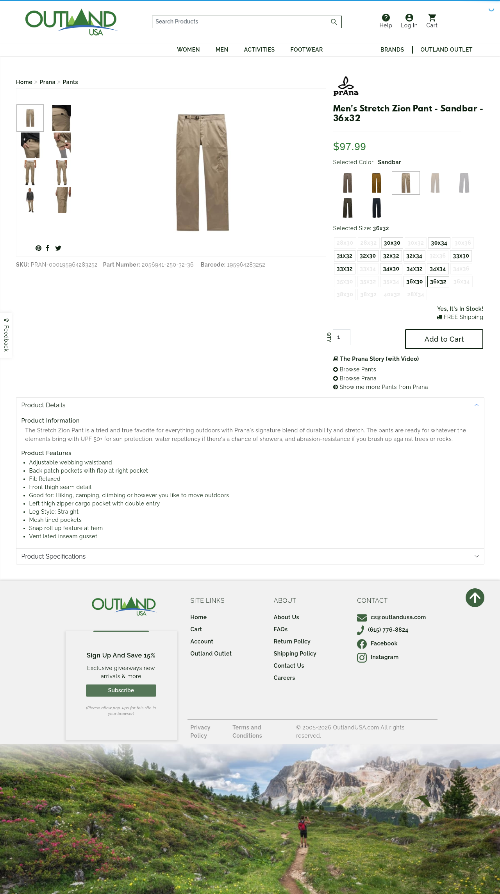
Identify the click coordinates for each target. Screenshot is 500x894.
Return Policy (292, 641)
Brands (392, 50)
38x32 (368, 294)
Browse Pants (354, 369)
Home (24, 82)
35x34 (391, 281)
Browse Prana (355, 378)
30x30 (392, 243)
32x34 (414, 256)
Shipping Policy (295, 653)
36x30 (414, 281)
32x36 (438, 256)
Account (202, 641)
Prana (48, 82)
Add (444, 339)
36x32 (438, 281)
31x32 (344, 256)
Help (385, 21)
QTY (329, 337)
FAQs (281, 629)
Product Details (43, 405)
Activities (259, 50)
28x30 (345, 243)
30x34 (439, 243)
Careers (284, 678)
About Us (286, 617)
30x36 (463, 243)
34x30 (391, 268)
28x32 (369, 243)
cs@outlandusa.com (391, 617)
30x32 (415, 243)
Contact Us (289, 666)
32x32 (391, 256)
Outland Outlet (447, 50)
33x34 (368, 268)
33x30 (461, 256)
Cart (432, 21)
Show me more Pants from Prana (380, 387)
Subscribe (121, 690)
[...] (240, 22)
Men (222, 50)
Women (188, 50)
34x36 (461, 268)
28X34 (416, 294)
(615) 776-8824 (383, 630)
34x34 (438, 268)
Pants (70, 82)
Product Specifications (53, 556)
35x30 (345, 281)
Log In (409, 21)
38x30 (345, 294)
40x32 (392, 294)
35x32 (368, 281)
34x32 (415, 268)
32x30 (368, 256)
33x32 (345, 268)
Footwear (307, 50)
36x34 (462, 281)
